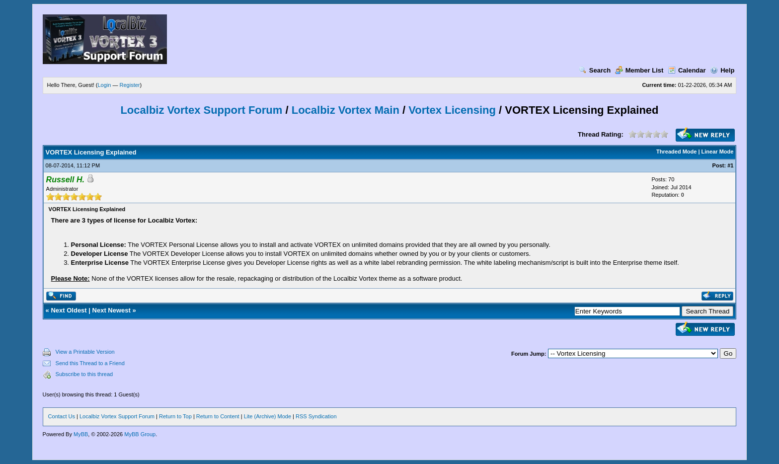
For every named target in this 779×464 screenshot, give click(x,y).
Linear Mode (717, 152)
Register (130, 85)
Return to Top (175, 416)
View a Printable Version (85, 352)
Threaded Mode (676, 152)
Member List (639, 70)
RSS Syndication (316, 416)
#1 (730, 165)
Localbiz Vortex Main (345, 110)
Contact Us (61, 416)
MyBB (81, 434)
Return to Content (217, 416)
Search (595, 70)
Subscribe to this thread (84, 374)
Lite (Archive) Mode (267, 416)
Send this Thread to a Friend (90, 363)
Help (722, 70)
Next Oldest (68, 310)
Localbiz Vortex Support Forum (201, 110)
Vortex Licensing (452, 110)
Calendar (687, 70)
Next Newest (111, 310)
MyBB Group (140, 434)
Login (104, 85)
